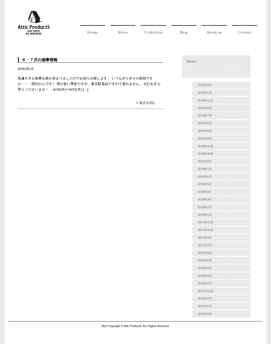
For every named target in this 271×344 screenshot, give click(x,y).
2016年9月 (205, 252)
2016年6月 (205, 260)
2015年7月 (205, 298)
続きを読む (147, 103)
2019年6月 (205, 123)
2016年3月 (205, 275)
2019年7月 (205, 115)
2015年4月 (205, 313)
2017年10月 (205, 229)
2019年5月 (205, 130)
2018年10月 (205, 153)
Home (92, 32)
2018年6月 (205, 176)
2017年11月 (205, 222)
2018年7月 (205, 169)
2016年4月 (205, 268)
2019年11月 (205, 100)
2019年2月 (205, 138)
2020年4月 (205, 85)
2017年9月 (205, 237)
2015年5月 (205, 306)
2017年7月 (205, 245)
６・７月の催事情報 (39, 59)
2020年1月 (205, 92)
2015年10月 (205, 291)
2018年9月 (205, 161)
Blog (184, 32)
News (123, 32)
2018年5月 (205, 184)
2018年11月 (205, 146)
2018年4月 (205, 191)
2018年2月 (205, 207)
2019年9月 (205, 108)
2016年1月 (205, 283)
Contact (245, 32)
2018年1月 (205, 214)
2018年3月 (205, 199)
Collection (153, 32)
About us (214, 32)
